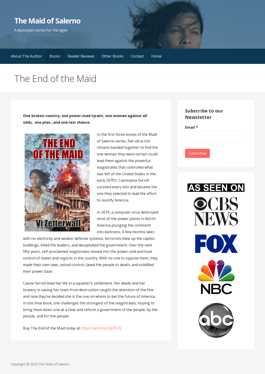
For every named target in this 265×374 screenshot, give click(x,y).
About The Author (26, 56)
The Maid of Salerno (47, 21)
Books (54, 56)
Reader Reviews (81, 56)
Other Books (112, 56)
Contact (137, 56)
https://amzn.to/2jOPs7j (101, 328)
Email (191, 127)
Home (156, 56)
